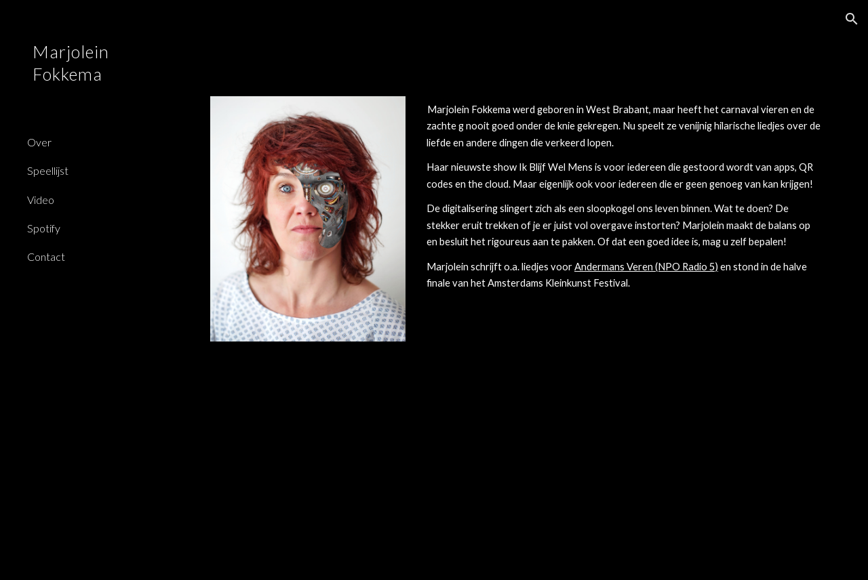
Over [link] (39, 142)
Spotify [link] (43, 228)
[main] (624, 196)
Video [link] (40, 199)
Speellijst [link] (47, 170)
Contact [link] (46, 256)
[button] (851, 19)
